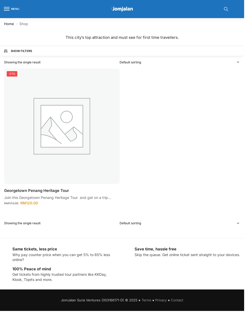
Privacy (161, 300)
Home (9, 24)
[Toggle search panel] (226, 9)
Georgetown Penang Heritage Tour (36, 190)
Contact (177, 300)
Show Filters (17, 51)
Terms (146, 300)
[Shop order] (180, 62)
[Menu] (11, 9)
